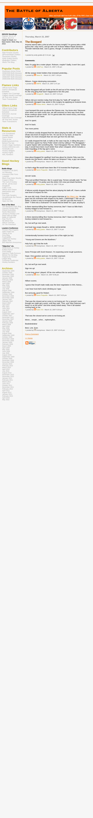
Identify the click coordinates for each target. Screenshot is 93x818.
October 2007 (7, 316)
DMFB (38, 84)
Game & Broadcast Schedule (9, 91)
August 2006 (6, 291)
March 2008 (6, 324)
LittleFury (39, 67)
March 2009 (6, 346)
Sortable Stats (7, 135)
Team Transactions (9, 99)
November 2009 (8, 360)
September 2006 (8, 292)
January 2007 (7, 299)
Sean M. (39, 75)
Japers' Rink (6, 241)
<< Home (29, 338)
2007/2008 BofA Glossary (12, 75)
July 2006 (5, 289)
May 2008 (5, 328)
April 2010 (6, 369)
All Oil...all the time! (9, 184)
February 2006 (7, 280)
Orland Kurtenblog (9, 210)
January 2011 (7, 378)
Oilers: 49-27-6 (8, 38)
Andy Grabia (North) (10, 58)
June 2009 (6, 351)
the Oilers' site (72, 196)
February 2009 (7, 344)
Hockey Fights (7, 153)
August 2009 (6, 355)
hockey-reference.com (10, 147)
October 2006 (7, 294)
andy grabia (40, 151)
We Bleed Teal (7, 221)
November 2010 (8, 375)
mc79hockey (7, 172)
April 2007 (6, 305)
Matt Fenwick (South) (10, 53)
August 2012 (6, 392)
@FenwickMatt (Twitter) (11, 55)
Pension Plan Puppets (10, 230)
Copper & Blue (7, 180)
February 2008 (7, 323)
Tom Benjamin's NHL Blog (11, 206)
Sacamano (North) (9, 56)
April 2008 (6, 326)
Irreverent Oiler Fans (10, 174)
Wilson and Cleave (9, 190)
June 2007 (6, 308)
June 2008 (6, 330)
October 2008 (7, 337)
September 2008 (8, 335)
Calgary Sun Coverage (11, 93)
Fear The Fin (7, 219)
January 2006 (7, 278)
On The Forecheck (9, 224)
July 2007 (5, 310)
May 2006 (5, 285)
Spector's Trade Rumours (11, 253)
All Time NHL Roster (10, 97)
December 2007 (8, 319)
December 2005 (8, 276)
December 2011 (8, 387)
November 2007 (8, 317)
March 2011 (6, 382)
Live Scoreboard (8, 133)
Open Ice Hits (7, 201)
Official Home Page (9, 88)
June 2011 (6, 383)
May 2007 (5, 307)
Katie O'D (39, 310)
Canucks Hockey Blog (10, 208)
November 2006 (8, 296)
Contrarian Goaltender (10, 260)
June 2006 (6, 287)
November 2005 (8, 274)
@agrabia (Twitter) (9, 60)
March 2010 (6, 367)
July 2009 (5, 353)
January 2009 (7, 342)
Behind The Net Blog (9, 255)
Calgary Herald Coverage (12, 95)
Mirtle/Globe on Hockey (10, 248)
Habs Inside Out (8, 232)
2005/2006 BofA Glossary (12, 79)
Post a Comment (32, 334)
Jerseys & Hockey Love (10, 214)
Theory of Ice (7, 233)
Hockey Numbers (8, 262)
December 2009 (8, 362)
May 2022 (5, 400)
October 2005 (7, 273)
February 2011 (7, 380)
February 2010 (7, 366)
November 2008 (8, 339)
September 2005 (8, 271)
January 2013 (7, 394)
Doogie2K (40, 94)
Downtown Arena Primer (11, 71)
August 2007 (6, 312)
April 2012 (6, 391)
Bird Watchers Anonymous (11, 242)
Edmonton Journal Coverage (9, 115)
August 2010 (6, 373)
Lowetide (5, 176)
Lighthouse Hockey (9, 239)
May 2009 (5, 350)
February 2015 (7, 396)
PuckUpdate (6, 237)
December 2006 (8, 298)
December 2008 (8, 341)
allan (38, 275)
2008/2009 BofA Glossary (12, 73)
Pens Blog (6, 235)
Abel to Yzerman (8, 223)
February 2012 (7, 389)
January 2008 (7, 321)
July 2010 (5, 371)
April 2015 (6, 398)
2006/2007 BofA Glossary (12, 77)
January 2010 (7, 364)
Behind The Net (8, 143)
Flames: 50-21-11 (9, 36)
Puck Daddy (6, 251)
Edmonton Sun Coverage (12, 118)
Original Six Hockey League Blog (9, 258)
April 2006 (6, 283)
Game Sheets (7, 137)
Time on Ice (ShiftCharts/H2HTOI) (10, 140)
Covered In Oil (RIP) (10, 170)
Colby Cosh (6, 188)
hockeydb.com (7, 149)
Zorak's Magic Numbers (11, 145)
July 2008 (5, 332)
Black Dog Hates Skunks (11, 178)
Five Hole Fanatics (9, 195)
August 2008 (6, 333)
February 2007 (7, 301)
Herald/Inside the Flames (11, 197)
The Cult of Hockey (9, 182)
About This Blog (8, 62)
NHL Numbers (7, 154)
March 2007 (6, 303)
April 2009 (6, 348)
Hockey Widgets (8, 151)
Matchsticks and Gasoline (8, 192)
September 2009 (8, 357)
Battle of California (9, 217)
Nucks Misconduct (9, 212)
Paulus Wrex (41, 104)
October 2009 (7, 358)
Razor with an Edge (9, 215)
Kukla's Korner (7, 250)
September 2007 (8, 314)
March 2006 (6, 282)
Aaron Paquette (42, 170)
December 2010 (8, 376)
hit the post (6, 199)
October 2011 (7, 385)
